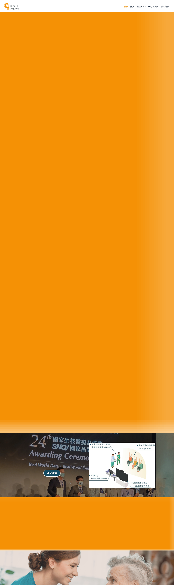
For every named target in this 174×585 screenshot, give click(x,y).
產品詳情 (52, 473)
